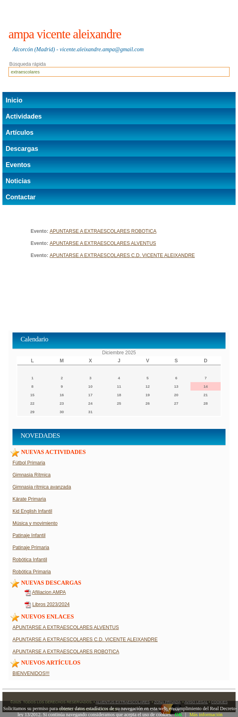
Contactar (21, 197)
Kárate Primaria (29, 499)
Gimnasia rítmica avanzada (41, 487)
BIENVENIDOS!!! (31, 673)
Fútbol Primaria (28, 463)
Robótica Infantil (29, 559)
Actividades (24, 116)
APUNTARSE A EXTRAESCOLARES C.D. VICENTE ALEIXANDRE (122, 255)
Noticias (18, 181)
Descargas (22, 148)
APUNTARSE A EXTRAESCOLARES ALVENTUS (103, 243)
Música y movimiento (35, 523)
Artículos (19, 132)
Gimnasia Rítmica (31, 475)
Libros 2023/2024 (51, 604)
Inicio (14, 100)
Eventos (18, 164)
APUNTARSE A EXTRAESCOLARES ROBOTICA (103, 231)
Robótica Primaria (31, 572)
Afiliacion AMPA (49, 592)
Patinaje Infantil (29, 535)
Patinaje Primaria (30, 547)
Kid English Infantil (32, 511)
